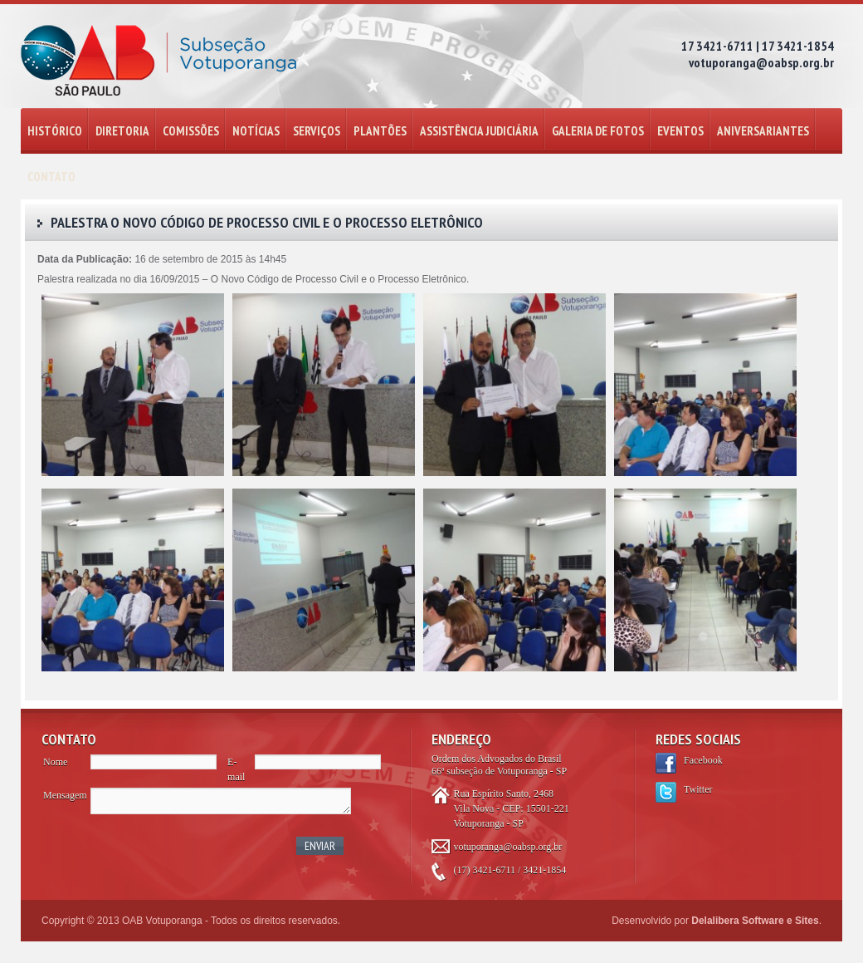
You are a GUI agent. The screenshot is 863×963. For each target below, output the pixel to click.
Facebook (703, 760)
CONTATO (51, 176)
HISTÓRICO (54, 131)
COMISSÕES (191, 131)
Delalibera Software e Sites (754, 920)
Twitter (698, 789)
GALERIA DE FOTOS (598, 131)
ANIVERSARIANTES (763, 131)
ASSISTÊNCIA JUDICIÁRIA (479, 131)
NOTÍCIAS (256, 131)
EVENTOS (680, 131)
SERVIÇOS (316, 131)
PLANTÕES (380, 131)
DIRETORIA (122, 131)
